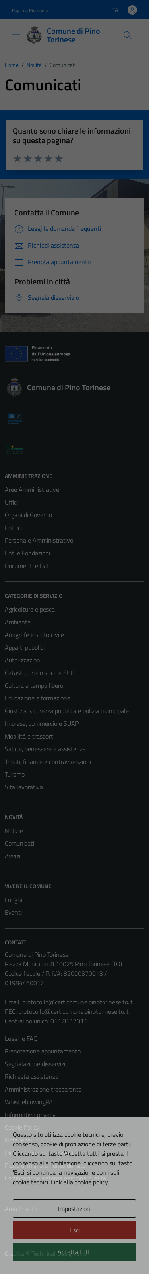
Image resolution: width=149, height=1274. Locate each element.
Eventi (13, 912)
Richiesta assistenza (31, 1076)
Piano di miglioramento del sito (45, 1165)
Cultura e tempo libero (34, 685)
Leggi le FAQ (21, 1038)
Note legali (19, 1140)
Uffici (11, 502)
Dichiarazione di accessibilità (42, 1152)
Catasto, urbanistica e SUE (39, 672)
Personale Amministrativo (39, 540)
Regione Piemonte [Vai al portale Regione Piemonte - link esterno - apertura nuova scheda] (30, 10)
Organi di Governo (28, 515)
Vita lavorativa (24, 787)
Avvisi (12, 856)
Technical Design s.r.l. (58, 1253)
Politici (13, 527)
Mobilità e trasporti (29, 736)
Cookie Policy (22, 1127)
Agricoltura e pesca (30, 609)
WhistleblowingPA (29, 1102)
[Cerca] (127, 35)
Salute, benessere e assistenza (45, 749)
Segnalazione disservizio (36, 1064)
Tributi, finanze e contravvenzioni (48, 761)
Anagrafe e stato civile (34, 634)
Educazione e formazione (37, 698)
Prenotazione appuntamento (43, 1051)
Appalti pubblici (25, 647)
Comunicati (19, 843)
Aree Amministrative (32, 489)
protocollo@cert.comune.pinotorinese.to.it (77, 1002)
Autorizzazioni (23, 660)
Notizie (14, 830)
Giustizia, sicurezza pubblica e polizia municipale (67, 711)
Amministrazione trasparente (43, 1089)
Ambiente (18, 622)
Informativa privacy (30, 1114)
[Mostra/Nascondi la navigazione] (16, 34)
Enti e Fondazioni (27, 553)
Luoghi (13, 899)
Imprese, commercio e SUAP (42, 723)
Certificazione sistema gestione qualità (55, 1178)
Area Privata (21, 1208)
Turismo (15, 774)
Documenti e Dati (27, 565)
